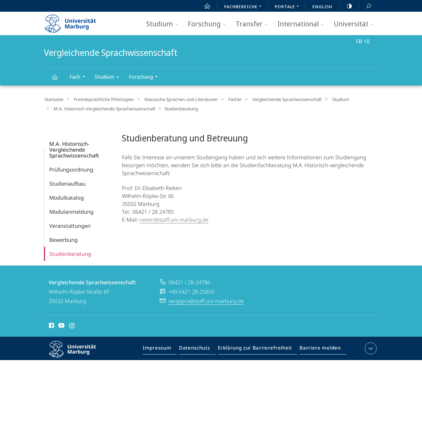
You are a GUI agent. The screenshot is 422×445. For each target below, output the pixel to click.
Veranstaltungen (70, 223)
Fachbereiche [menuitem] (244, 7)
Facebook (51, 324)
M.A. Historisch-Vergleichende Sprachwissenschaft (102, 108)
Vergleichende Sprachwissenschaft (58, 79)
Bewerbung (63, 238)
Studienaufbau (67, 181)
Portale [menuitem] (288, 7)
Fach (79, 77)
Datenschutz (199, 347)
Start (204, 6)
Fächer (225, 99)
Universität (355, 24)
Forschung (208, 24)
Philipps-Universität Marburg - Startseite (75, 22)
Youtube (60, 324)
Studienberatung (70, 252)
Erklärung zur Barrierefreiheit (257, 347)
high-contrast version (346, 6)
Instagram (72, 324)
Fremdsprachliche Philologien (100, 99)
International (303, 24)
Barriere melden (318, 347)
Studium (164, 24)
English (322, 6)
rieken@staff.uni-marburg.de (173, 217)
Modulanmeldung (71, 209)
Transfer (253, 24)
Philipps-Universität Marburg (77, 352)
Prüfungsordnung (71, 167)
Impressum (163, 347)
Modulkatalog (66, 195)
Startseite (53, 99)
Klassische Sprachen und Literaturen (174, 99)
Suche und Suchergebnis (365, 6)
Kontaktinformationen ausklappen (370, 346)
